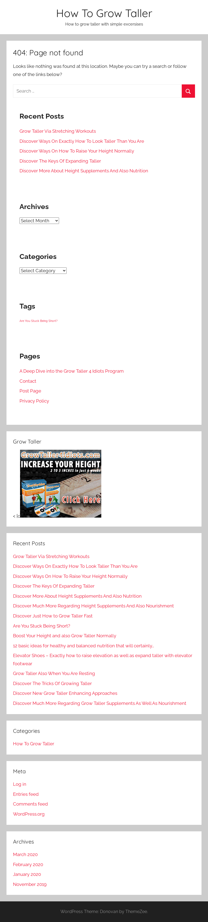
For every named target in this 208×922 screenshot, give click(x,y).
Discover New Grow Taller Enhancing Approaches (65, 693)
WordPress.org (29, 814)
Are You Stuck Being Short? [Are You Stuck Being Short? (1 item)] (38, 320)
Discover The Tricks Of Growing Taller (52, 683)
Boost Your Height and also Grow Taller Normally (64, 635)
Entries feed (26, 794)
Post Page (30, 391)
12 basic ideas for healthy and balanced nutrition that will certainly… (83, 645)
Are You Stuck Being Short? (41, 626)
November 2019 (30, 884)
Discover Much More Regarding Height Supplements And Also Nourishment (93, 606)
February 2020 (28, 864)
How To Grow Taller (104, 13)
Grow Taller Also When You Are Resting (54, 673)
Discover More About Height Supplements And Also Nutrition (84, 170)
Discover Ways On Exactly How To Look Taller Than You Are (82, 141)
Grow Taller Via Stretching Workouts (58, 131)
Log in (19, 784)
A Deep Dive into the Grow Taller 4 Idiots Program (72, 371)
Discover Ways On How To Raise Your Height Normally (77, 151)
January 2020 (27, 874)
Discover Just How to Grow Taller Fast (53, 616)
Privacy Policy (34, 401)
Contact (28, 381)
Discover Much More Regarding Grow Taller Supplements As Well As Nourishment (99, 703)
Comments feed (30, 804)
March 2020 (25, 854)
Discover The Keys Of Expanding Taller (60, 161)
